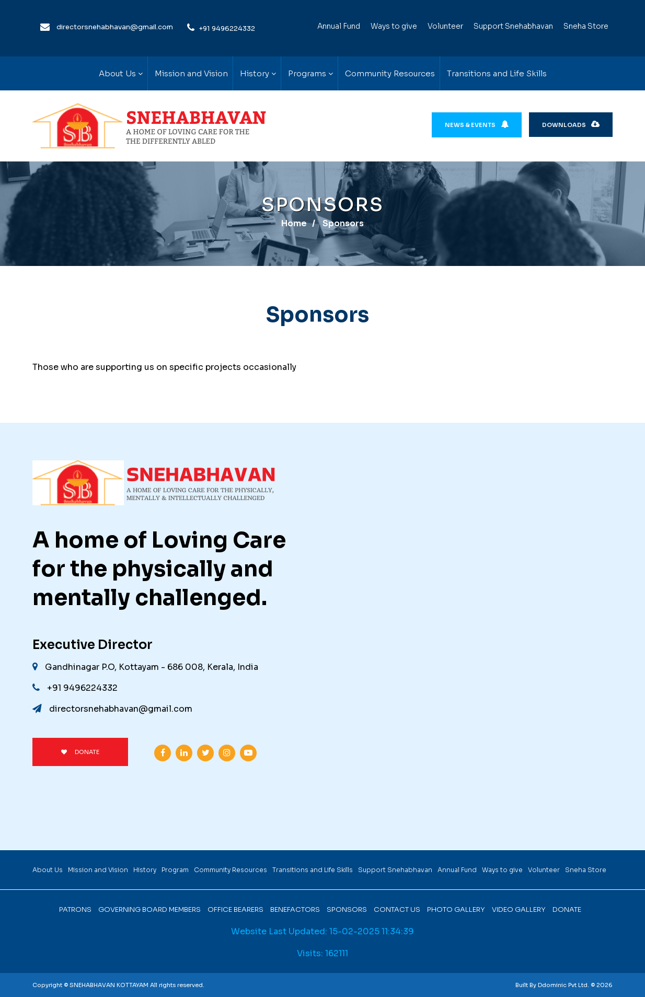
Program (175, 870)
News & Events (477, 125)
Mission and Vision (191, 73)
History (254, 73)
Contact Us (397, 909)
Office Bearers (235, 909)
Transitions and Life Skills (497, 73)
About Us (117, 73)
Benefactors (295, 909)
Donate (566, 909)
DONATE (80, 752)
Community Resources (390, 73)
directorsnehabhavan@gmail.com (114, 26)
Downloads (571, 125)
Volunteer (445, 26)
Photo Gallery (456, 909)
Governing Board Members (149, 909)
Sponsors (347, 909)
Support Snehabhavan (513, 26)
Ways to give (394, 26)
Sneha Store (585, 26)
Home (294, 223)
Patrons (75, 909)
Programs (307, 73)
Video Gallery (519, 909)
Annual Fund (338, 26)
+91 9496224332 (227, 28)
